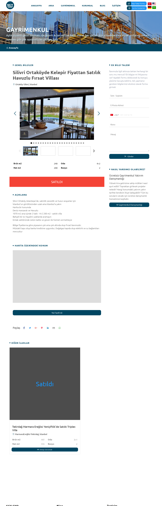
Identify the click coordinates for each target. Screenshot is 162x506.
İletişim (116, 5)
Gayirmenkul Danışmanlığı (129, 204)
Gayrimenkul (68, 5)
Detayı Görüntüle (44, 449)
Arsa (51, 5)
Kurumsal (87, 5)
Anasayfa (36, 5)
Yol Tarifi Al (57, 312)
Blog (102, 5)
